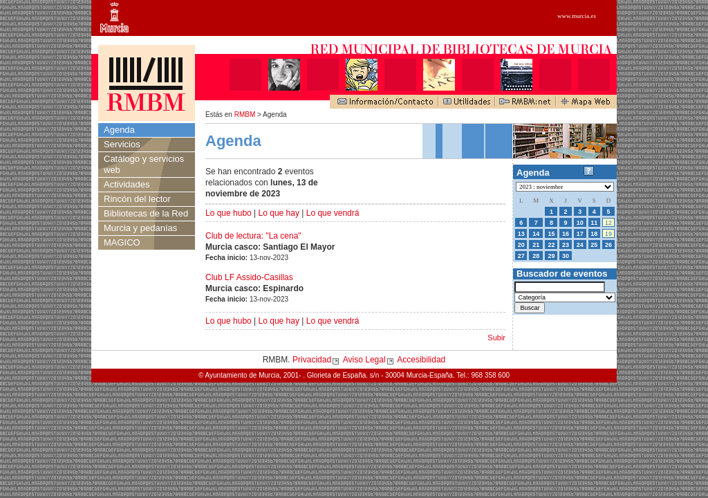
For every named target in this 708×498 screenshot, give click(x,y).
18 (593, 233)
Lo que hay (279, 213)
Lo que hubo (228, 213)
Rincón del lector (137, 199)
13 (521, 233)
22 (551, 244)
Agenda (119, 129)
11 (593, 222)
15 (551, 233)
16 (565, 233)
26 (608, 244)
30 (565, 255)
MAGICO (122, 242)
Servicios (122, 144)
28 (535, 255)
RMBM (245, 114)
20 (521, 244)
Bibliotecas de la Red (146, 213)
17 (580, 233)
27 (521, 255)
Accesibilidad (421, 360)
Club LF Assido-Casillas (249, 277)
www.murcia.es (576, 15)
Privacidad (311, 360)
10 (580, 222)
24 (580, 244)
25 (593, 244)
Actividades (126, 184)
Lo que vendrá (333, 213)
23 (565, 244)
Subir (496, 337)
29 (551, 255)
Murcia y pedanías (140, 228)
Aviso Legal (364, 360)
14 (535, 233)
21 (535, 244)
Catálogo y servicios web (144, 164)
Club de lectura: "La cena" (253, 236)
